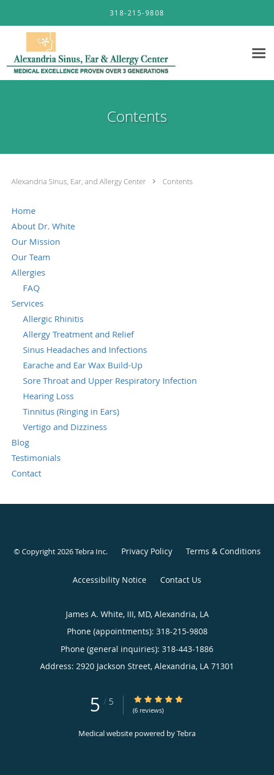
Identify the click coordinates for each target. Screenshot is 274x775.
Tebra (186, 733)
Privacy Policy (146, 551)
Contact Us (180, 579)
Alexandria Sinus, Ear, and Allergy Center (79, 181)
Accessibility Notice (109, 579)
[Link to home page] (122, 53)
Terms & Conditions (223, 551)
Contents (177, 181)
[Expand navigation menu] (259, 53)
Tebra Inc (90, 551)
